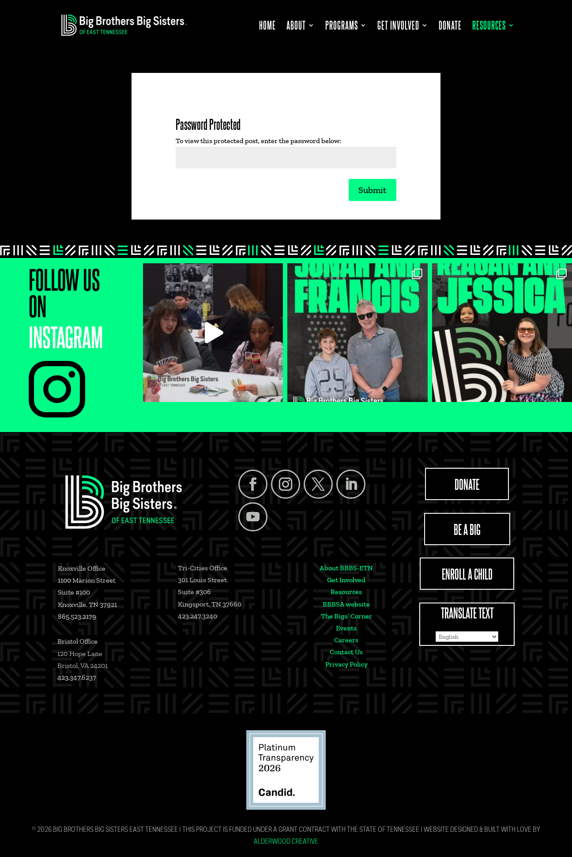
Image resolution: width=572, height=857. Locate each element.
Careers (346, 640)
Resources (489, 26)
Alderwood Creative (286, 842)
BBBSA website (346, 604)
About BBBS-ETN (346, 568)
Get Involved (398, 26)
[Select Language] (467, 636)
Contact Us (346, 652)
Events (346, 628)
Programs (341, 26)
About (296, 26)
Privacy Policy (346, 664)
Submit (372, 190)
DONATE (467, 484)
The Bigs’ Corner (346, 616)
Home (267, 26)
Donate (450, 26)
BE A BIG (467, 529)
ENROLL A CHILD (467, 573)
